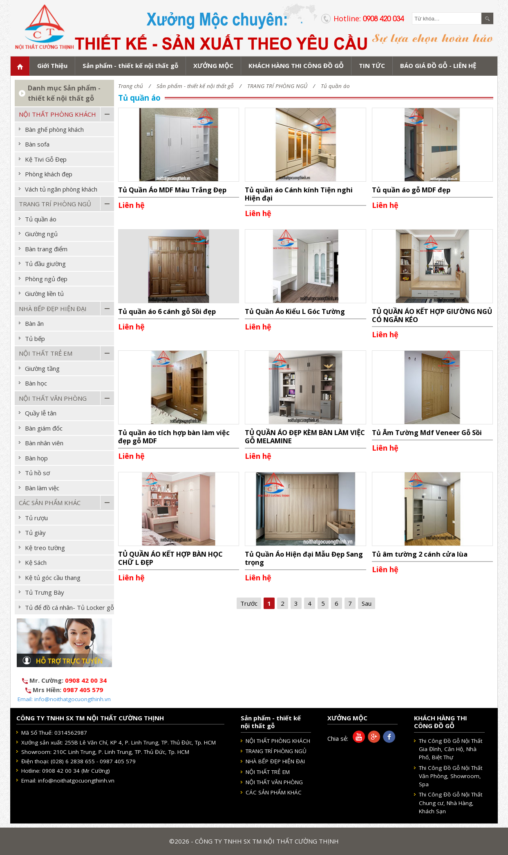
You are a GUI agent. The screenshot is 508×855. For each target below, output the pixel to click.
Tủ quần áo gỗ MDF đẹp (411, 189)
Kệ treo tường (45, 548)
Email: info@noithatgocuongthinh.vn (64, 699)
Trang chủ (130, 86)
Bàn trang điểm (46, 249)
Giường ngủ (41, 234)
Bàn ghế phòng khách (54, 129)
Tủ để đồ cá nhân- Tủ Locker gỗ (69, 607)
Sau (366, 603)
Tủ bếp (35, 338)
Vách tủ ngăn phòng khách (61, 189)
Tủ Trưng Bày (44, 592)
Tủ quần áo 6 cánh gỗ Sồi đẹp (167, 311)
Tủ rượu (36, 518)
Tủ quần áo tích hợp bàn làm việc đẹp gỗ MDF (174, 436)
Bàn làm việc (42, 488)
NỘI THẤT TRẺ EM (45, 353)
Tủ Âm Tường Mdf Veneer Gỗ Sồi (427, 432)
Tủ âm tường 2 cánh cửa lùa (420, 554)
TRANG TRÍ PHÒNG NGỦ (277, 86)
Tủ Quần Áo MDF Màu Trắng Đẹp (172, 189)
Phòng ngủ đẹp (46, 279)
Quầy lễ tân (40, 413)
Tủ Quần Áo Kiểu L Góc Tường (295, 311)
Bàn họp (36, 458)
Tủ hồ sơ (37, 473)
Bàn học (36, 383)
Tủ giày (35, 532)
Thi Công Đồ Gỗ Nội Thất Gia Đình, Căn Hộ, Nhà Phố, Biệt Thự (450, 749)
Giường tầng (42, 368)
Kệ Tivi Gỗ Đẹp (46, 159)
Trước (248, 603)
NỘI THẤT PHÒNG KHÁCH (57, 114)
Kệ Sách (36, 562)
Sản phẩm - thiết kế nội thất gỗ (195, 86)
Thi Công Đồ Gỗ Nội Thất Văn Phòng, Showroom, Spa (450, 776)
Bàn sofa (37, 144)
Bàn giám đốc (44, 428)
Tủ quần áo (335, 86)
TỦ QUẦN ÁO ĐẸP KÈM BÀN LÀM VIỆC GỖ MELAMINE (305, 436)
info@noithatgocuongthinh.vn (76, 780)
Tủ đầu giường (45, 263)
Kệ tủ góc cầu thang (53, 577)
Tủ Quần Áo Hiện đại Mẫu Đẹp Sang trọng (304, 558)
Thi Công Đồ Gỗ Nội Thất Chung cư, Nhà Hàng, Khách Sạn (450, 803)
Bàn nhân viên (44, 443)
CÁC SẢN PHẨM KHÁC (50, 503)
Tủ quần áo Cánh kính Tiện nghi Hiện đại (299, 194)
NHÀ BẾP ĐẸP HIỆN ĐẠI (53, 309)
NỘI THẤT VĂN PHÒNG (53, 398)
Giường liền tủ (44, 293)
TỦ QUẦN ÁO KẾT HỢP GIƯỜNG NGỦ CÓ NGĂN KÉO (432, 315)
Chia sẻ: (337, 738)
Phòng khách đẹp (48, 174)
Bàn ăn (34, 323)
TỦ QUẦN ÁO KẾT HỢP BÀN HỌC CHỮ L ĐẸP (170, 558)
